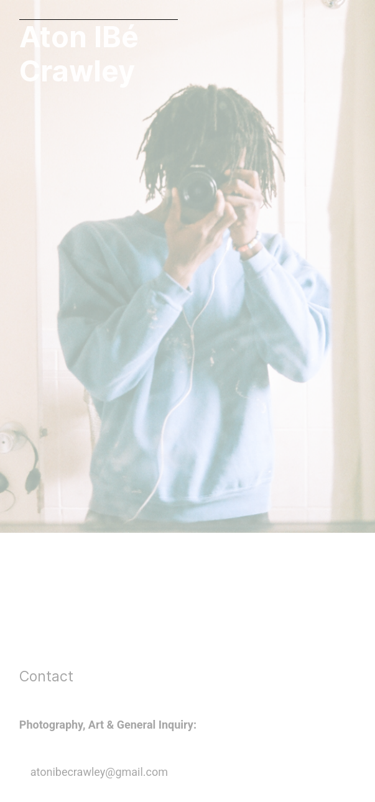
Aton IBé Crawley (79, 54)
